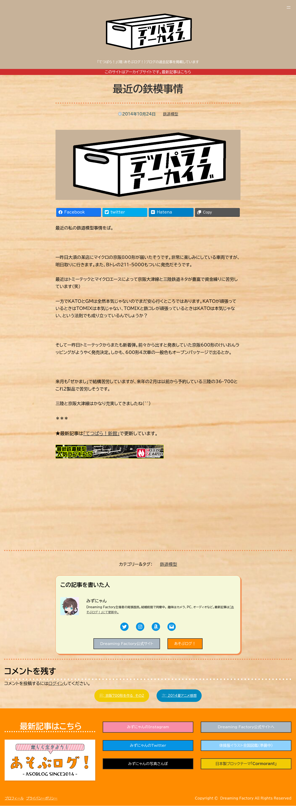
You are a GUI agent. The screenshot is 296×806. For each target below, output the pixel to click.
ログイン (56, 684)
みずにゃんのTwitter (148, 746)
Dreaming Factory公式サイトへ (246, 727)
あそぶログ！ (186, 643)
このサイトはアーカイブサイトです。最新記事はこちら (148, 72)
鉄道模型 (170, 114)
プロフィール (14, 798)
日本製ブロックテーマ (246, 764)
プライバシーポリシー (41, 798)
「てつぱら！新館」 (101, 433)
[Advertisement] (90, 511)
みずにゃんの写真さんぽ (148, 764)
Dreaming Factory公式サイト (126, 643)
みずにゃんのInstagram (147, 727)
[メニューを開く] (288, 7)
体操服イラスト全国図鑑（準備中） (246, 746)
